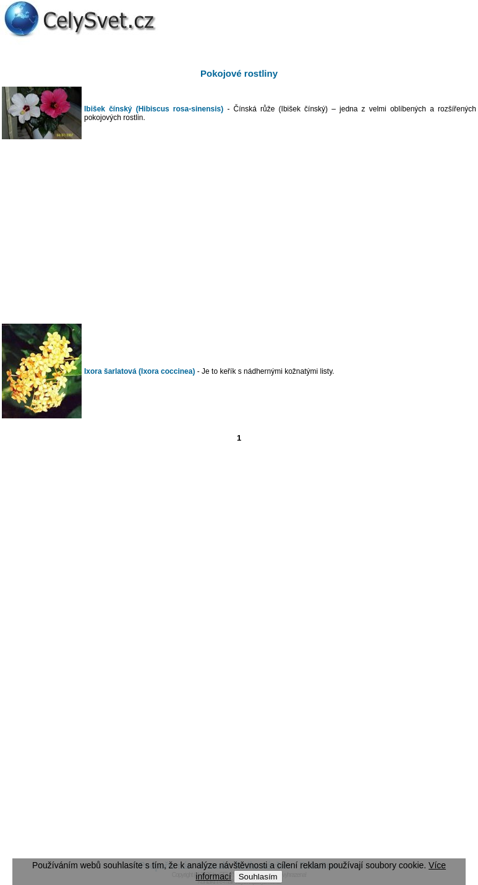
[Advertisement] (239, 231)
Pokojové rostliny (239, 73)
